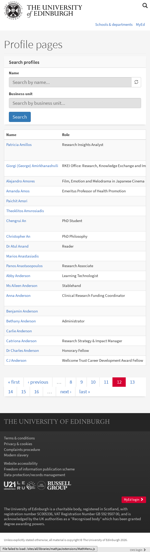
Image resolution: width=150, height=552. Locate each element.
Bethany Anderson (21, 320)
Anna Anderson (18, 295)
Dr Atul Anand (17, 246)
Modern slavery (16, 454)
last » (84, 391)
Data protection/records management (34, 474)
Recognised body (86, 518)
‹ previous (38, 382)
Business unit (21, 93)
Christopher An (18, 236)
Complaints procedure (22, 449)
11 (106, 382)
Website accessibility (21, 463)
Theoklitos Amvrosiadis (25, 210)
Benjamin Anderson (22, 311)
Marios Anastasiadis (22, 256)
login (138, 550)
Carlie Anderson (19, 330)
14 (10, 391)
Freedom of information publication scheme (39, 469)
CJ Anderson (16, 360)
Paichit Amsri (16, 200)
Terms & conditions (19, 438)
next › (65, 391)
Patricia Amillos (19, 144)
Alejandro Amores (20, 181)
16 (36, 391)
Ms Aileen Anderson (21, 285)
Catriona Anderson (21, 340)
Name (14, 72)
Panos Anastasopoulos (24, 265)
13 (132, 382)
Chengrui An (16, 220)
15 (23, 391)
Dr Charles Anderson (22, 350)
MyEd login (133, 499)
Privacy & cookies (18, 443)
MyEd (140, 24)
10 (93, 382)
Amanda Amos (17, 190)
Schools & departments (114, 24)
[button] (145, 5)
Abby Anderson (18, 275)
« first (14, 382)
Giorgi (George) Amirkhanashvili (32, 165)
